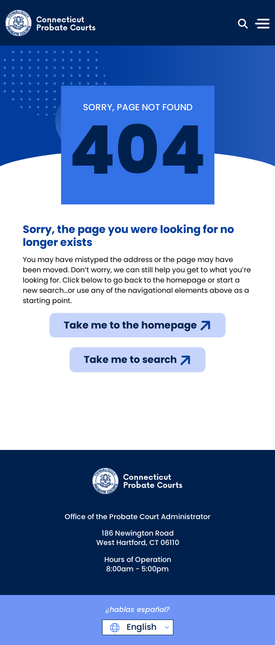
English (140, 627)
